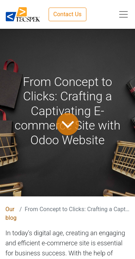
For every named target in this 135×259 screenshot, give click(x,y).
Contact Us (67, 14)
